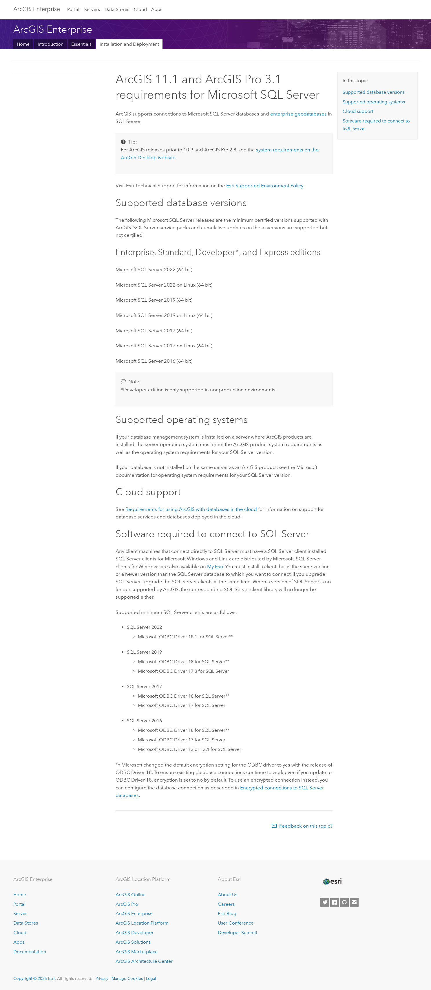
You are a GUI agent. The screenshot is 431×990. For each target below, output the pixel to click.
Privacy (102, 978)
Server (20, 913)
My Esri (215, 566)
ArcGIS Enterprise (36, 9)
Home (23, 44)
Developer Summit (237, 932)
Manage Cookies (127, 978)
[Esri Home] (332, 881)
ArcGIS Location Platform (142, 923)
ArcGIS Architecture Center (144, 961)
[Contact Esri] (354, 902)
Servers (92, 9)
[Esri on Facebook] (334, 902)
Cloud (140, 9)
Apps (156, 9)
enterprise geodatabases (298, 114)
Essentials (81, 44)
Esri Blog (227, 913)
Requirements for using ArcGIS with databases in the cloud (191, 509)
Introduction (50, 44)
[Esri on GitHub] (344, 902)
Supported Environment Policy (264, 185)
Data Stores (117, 9)
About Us (227, 894)
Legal (151, 978)
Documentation (29, 951)
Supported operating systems (374, 101)
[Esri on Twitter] (324, 902)
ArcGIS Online (130, 894)
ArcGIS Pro (127, 904)
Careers (226, 904)
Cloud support (358, 111)
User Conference (235, 923)
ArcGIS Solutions (133, 942)
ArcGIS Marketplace (137, 951)
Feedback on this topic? (306, 826)
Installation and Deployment (129, 44)
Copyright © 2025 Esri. (34, 978)
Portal (73, 9)
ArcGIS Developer (135, 932)
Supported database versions (374, 92)
